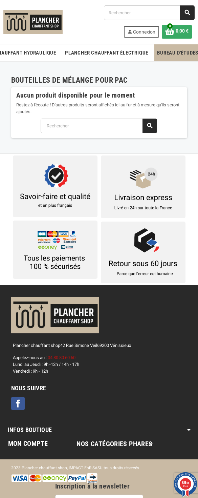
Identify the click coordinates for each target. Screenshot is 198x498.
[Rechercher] (149, 12)
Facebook (18, 403)
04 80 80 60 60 (61, 357)
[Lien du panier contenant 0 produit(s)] (177, 32)
